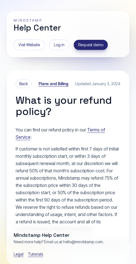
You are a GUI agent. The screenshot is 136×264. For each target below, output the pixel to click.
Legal (18, 254)
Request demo (90, 44)
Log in (59, 44)
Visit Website (29, 44)
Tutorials (35, 254)
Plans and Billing (53, 83)
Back (23, 83)
